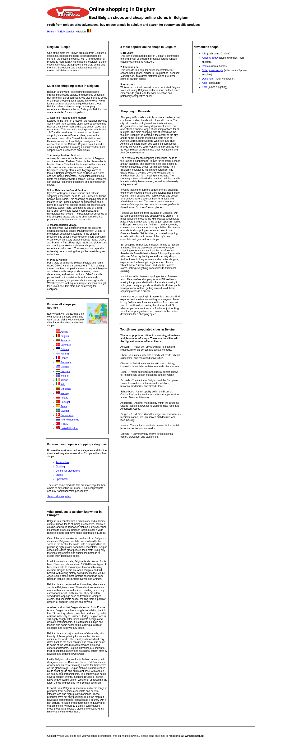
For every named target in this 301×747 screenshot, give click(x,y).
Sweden (64, 410)
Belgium (64, 336)
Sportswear (62, 479)
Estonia (64, 349)
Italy (62, 384)
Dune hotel (208, 78)
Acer (204, 82)
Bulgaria (65, 340)
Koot (204, 87)
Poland (64, 397)
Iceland (64, 375)
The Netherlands (69, 419)
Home (50, 31)
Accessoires (62, 462)
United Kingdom (69, 428)
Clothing (60, 466)
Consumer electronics (68, 470)
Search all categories (59, 496)
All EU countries (65, 31)
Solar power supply (212, 70)
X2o (204, 53)
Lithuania (65, 388)
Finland (64, 353)
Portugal (65, 402)
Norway (64, 393)
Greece (64, 366)
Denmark (65, 344)
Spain (63, 406)
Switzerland (66, 415)
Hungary (65, 371)
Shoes (59, 474)
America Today (210, 57)
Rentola (206, 66)
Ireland (64, 380)
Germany (65, 362)
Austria (64, 331)
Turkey (64, 424)
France (64, 358)
